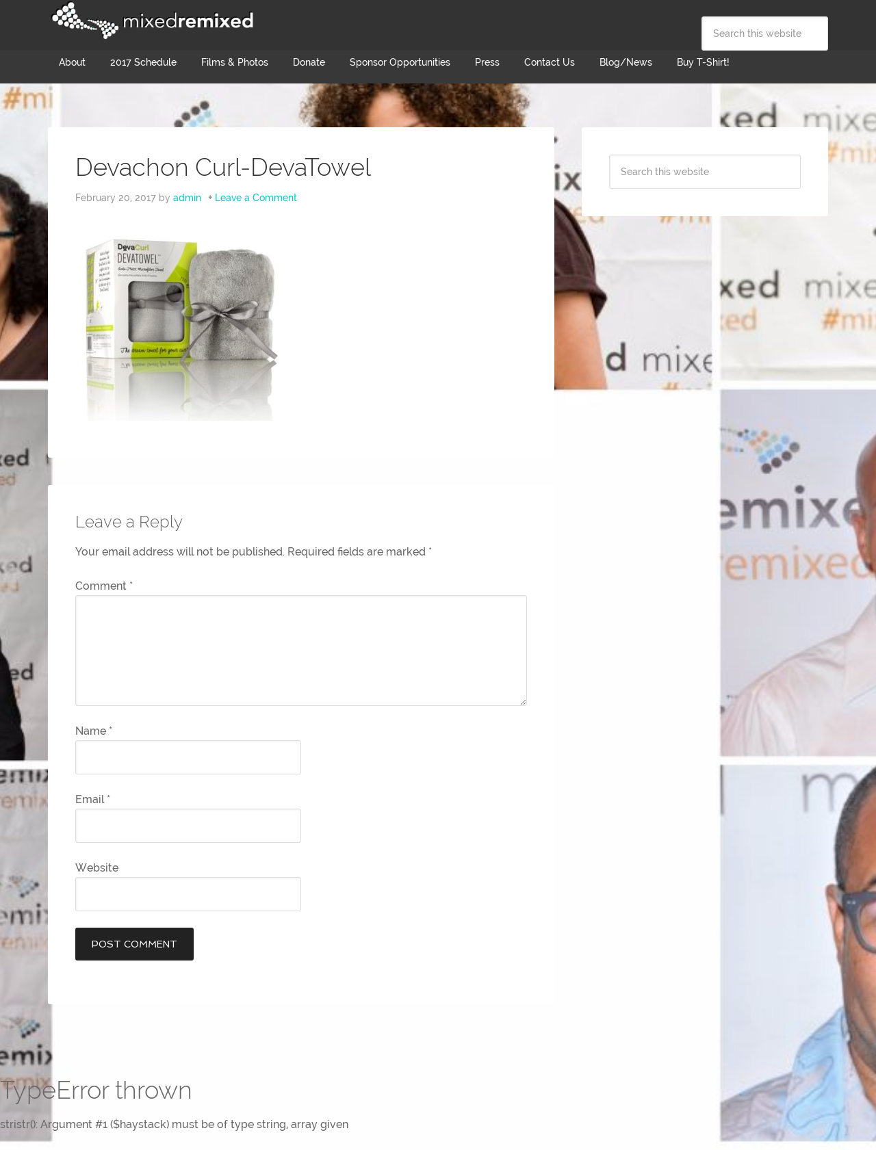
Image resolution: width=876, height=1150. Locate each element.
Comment (104, 585)
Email (92, 799)
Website (96, 867)
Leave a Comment (256, 197)
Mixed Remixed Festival (150, 20)
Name (93, 730)
